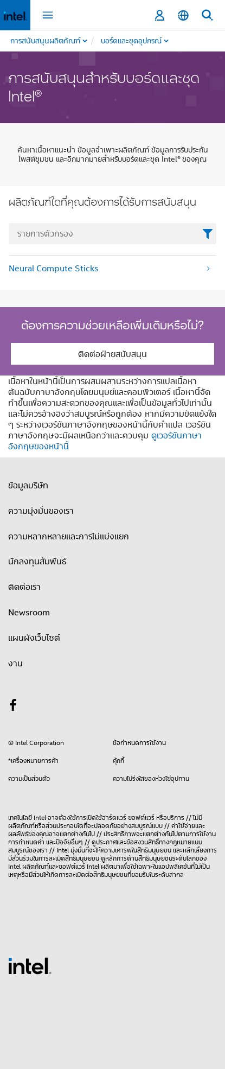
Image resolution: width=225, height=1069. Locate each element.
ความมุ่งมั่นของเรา (41, 511)
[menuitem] (154, 40)
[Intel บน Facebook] (13, 706)
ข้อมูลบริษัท (28, 485)
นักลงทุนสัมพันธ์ (37, 561)
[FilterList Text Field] (112, 233)
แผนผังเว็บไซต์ (34, 638)
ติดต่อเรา (24, 587)
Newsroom (29, 612)
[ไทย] (183, 15)
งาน (15, 663)
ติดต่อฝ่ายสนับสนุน (112, 354)
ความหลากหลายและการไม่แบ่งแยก (68, 536)
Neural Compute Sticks (53, 268)
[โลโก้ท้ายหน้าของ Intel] (30, 965)
